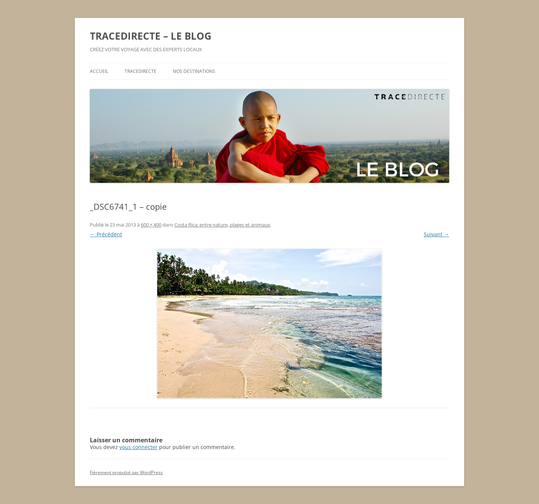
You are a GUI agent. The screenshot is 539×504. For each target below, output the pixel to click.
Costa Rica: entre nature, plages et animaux (222, 224)
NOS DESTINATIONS (194, 71)
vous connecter (138, 447)
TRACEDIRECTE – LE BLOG (150, 36)
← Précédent (106, 234)
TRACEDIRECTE (140, 71)
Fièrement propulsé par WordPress (126, 472)
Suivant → (436, 234)
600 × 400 (151, 224)
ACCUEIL (99, 71)
